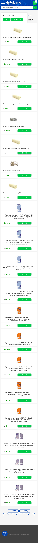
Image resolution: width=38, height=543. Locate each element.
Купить (24, 42)
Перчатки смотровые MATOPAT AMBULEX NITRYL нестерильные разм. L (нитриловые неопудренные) (19, 216)
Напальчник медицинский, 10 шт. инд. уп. (16, 104)
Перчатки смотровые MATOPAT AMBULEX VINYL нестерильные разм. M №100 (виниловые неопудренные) (19, 496)
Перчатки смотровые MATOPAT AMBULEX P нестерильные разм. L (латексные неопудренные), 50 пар (19, 319)
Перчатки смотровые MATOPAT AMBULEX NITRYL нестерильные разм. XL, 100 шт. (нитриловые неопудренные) (19, 293)
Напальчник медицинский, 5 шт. (13, 126)
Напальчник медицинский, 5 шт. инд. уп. (16, 148)
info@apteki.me (25, 534)
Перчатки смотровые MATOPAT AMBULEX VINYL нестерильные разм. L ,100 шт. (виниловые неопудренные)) (19, 445)
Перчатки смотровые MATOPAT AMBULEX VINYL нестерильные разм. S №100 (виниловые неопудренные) (19, 470)
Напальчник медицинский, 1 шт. (13, 59)
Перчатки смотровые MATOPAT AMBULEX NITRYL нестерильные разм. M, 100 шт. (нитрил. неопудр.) (19, 267)
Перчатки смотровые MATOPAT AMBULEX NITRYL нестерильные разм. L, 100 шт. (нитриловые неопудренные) (19, 242)
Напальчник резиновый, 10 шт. (13, 193)
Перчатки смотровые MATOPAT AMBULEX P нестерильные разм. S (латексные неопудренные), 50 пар (19, 394)
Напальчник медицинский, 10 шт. (14, 82)
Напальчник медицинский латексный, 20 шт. (17, 37)
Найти (34, 7)
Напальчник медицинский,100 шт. (14, 170)
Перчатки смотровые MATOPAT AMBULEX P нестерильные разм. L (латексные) (19, 344)
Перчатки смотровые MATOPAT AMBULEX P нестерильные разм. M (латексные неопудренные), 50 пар (19, 368)
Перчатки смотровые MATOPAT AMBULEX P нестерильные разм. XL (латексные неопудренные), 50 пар (19, 419)
